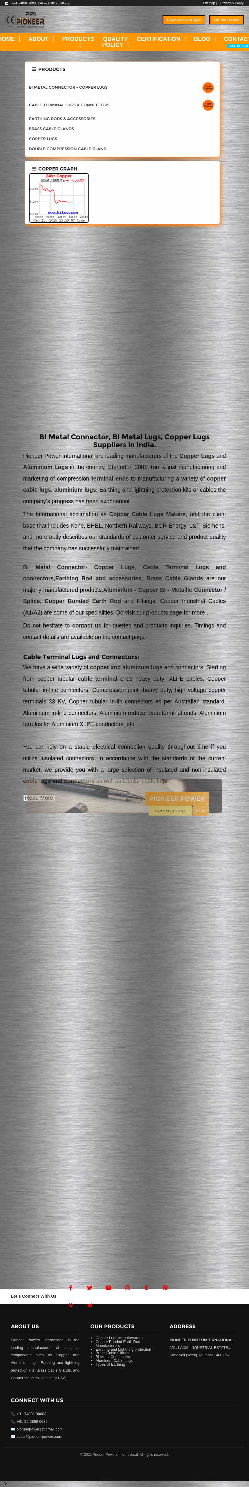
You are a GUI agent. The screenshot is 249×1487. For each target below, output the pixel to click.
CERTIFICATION (159, 39)
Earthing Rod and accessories (98, 578)
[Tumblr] (146, 1287)
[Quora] (70, 1305)
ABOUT (38, 39)
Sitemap (209, 3)
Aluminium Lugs (45, 467)
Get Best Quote (226, 20)
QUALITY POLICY (115, 42)
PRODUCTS (78, 39)
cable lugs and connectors (59, 781)
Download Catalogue (184, 20)
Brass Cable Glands (173, 578)
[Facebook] (70, 1287)
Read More (39, 798)
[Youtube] (108, 1287)
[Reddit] (89, 1305)
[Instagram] (127, 1287)
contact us (88, 625)
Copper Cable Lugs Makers (147, 514)
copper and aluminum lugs (126, 667)
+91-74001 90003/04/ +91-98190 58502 (40, 3)
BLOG (202, 39)
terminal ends (110, 479)
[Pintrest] (165, 1287)
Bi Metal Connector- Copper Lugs (79, 567)
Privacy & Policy (232, 3)
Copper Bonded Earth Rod (83, 601)
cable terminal (97, 679)
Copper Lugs (198, 456)
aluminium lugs (75, 490)
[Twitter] (89, 1287)
